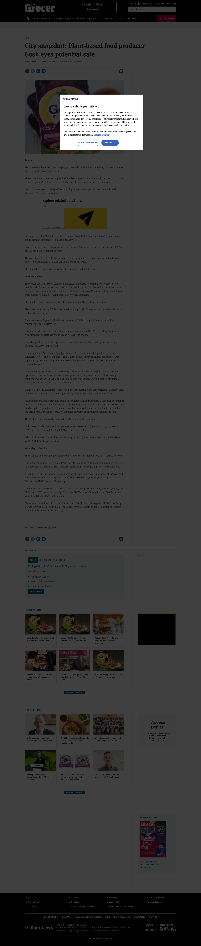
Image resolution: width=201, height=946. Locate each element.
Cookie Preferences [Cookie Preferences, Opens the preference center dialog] (88, 142)
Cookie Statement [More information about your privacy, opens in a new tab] (101, 134)
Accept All (110, 142)
